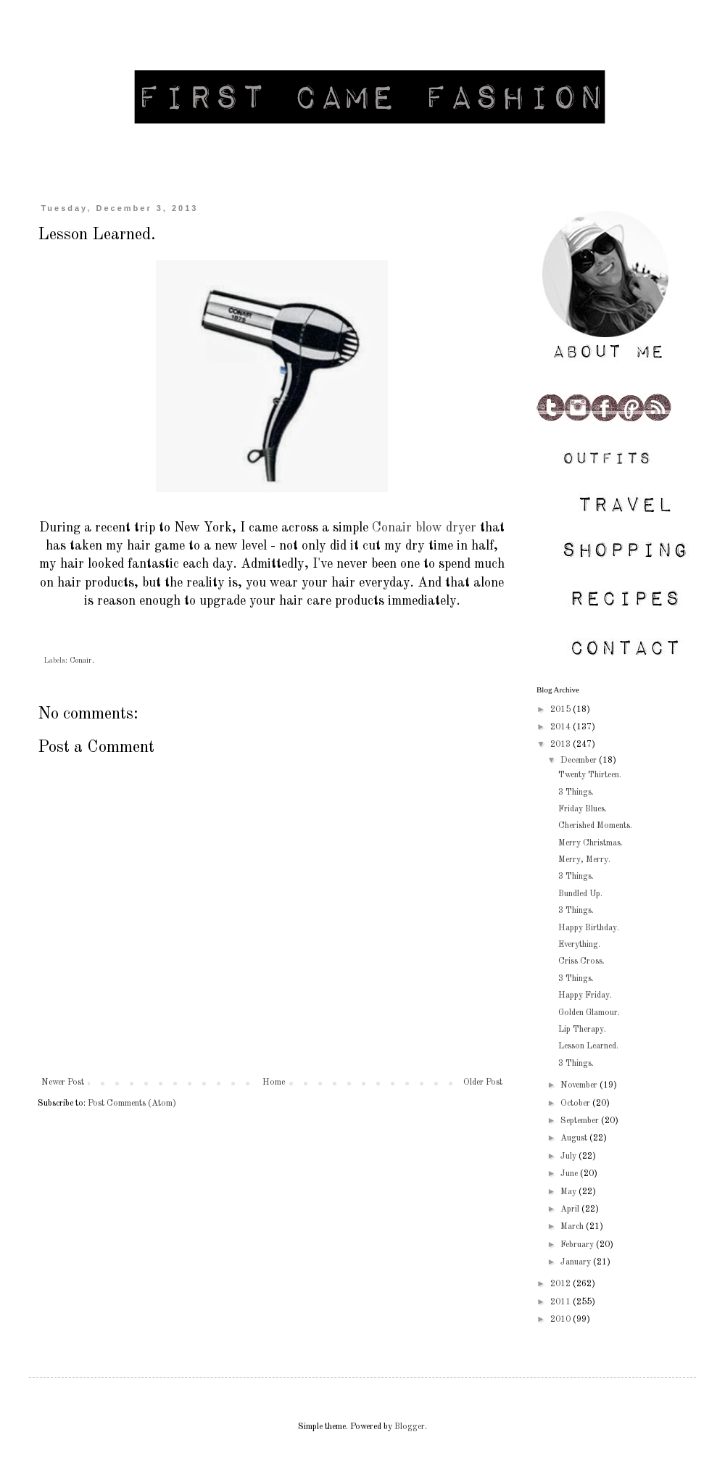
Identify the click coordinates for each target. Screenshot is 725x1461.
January (576, 1262)
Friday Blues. (582, 809)
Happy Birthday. (588, 928)
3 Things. (576, 792)
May (569, 1192)
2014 (561, 727)
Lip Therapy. (582, 1029)
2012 (561, 1284)
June (570, 1174)
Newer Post (62, 1082)
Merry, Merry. (584, 860)
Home (273, 1082)
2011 (561, 1302)
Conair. (82, 661)
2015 (561, 709)
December (579, 760)
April (570, 1209)
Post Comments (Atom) (132, 1103)
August (574, 1138)
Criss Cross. (581, 961)
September (580, 1121)
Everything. (579, 944)
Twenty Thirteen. (589, 775)
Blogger (409, 1427)
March (573, 1226)
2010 (561, 1319)
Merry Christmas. (590, 843)
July (569, 1156)
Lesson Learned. (588, 1046)
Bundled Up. (580, 894)
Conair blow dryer (424, 527)
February (578, 1245)
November (580, 1085)
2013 (561, 744)
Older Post (482, 1082)
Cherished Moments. (595, 825)
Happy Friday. (585, 995)
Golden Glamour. (589, 1013)
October (576, 1103)
